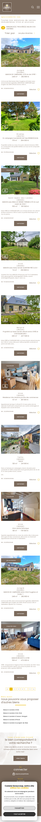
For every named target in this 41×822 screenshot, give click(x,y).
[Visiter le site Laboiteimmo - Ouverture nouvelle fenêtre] (21, 814)
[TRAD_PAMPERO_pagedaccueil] (7, 11)
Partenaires (14, 809)
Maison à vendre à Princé (11, 720)
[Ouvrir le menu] (38, 7)
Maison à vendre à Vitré (11, 710)
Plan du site (20, 807)
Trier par (10, 33)
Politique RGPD (25, 809)
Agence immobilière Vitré (8, 17)
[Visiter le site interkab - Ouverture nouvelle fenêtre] (23, 798)
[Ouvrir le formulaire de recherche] (32, 7)
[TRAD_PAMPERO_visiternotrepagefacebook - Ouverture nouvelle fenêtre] (20, 785)
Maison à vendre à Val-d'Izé (12, 713)
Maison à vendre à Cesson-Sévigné (15, 716)
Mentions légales (31, 807)
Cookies (33, 809)
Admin (7, 809)
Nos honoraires (9, 807)
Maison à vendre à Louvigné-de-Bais (15, 723)
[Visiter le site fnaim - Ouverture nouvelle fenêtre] (10, 798)
